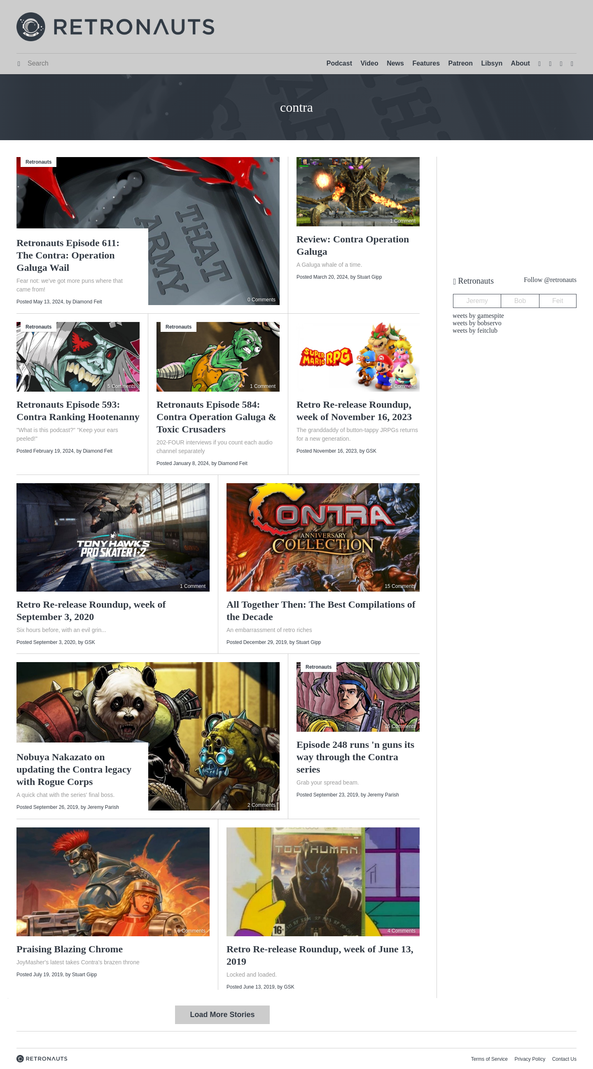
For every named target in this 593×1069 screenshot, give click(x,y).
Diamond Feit (87, 302)
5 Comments (121, 386)
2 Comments (261, 805)
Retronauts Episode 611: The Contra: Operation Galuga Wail (67, 255)
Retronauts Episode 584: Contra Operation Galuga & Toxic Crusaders (216, 417)
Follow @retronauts (550, 279)
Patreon (460, 63)
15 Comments (400, 586)
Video (369, 63)
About (520, 63)
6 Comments (191, 931)
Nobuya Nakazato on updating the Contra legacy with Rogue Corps (73, 769)
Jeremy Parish (103, 807)
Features (426, 63)
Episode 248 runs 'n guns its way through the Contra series (355, 757)
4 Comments (402, 931)
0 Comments (261, 300)
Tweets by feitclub (473, 330)
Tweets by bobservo (475, 323)
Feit (557, 300)
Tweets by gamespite (476, 315)
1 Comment (403, 221)
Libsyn (492, 63)
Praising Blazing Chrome (69, 949)
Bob (520, 300)
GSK (371, 451)
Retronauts (38, 162)
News (395, 63)
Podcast (339, 63)
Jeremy (477, 300)
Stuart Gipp (369, 277)
